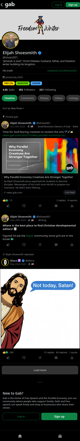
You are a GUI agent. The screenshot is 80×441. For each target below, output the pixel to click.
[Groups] (60, 436)
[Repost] (40, 205)
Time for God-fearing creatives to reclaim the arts (38, 133)
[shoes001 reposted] (40, 306)
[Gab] (10, 4)
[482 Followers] (29, 89)
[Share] (72, 205)
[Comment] (24, 205)
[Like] (8, 205)
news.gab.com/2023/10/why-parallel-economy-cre (35, 135)
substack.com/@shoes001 (62, 70)
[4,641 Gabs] (11, 89)
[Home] (20, 436)
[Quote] (56, 205)
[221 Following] (49, 89)
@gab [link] (29, 235)
